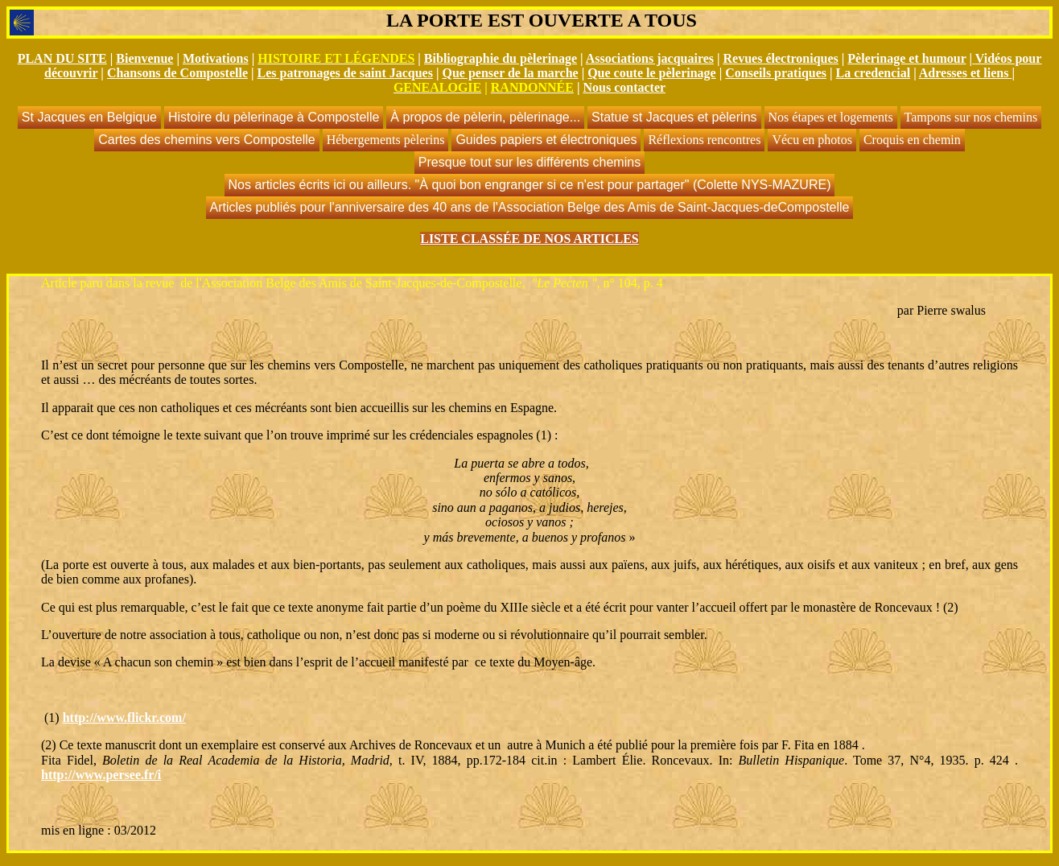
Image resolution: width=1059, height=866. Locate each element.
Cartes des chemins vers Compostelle (206, 139)
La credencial (873, 73)
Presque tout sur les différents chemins (529, 162)
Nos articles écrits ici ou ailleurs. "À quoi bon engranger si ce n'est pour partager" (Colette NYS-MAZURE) (530, 185)
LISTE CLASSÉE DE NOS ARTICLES (529, 238)
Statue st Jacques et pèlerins (673, 117)
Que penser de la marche (510, 73)
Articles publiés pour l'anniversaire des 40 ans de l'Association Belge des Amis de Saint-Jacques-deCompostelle (530, 207)
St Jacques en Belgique (89, 117)
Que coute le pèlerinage (651, 73)
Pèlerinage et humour (906, 58)
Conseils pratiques (775, 73)
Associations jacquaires (650, 58)
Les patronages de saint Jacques (345, 73)
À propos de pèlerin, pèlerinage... (485, 117)
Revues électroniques (781, 58)
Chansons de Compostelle (177, 73)
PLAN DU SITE (62, 58)
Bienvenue (144, 58)
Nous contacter (624, 87)
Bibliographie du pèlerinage (500, 58)
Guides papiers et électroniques (546, 139)
